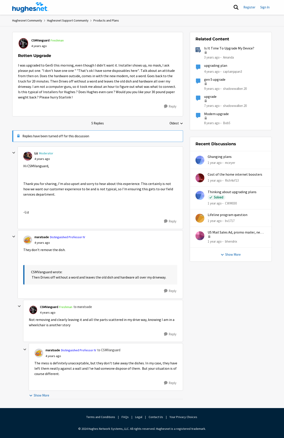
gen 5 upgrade (214, 79)
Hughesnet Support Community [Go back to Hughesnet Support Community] (68, 20)
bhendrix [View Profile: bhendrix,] (231, 241)
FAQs (125, 417)
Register (249, 7)
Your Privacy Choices (184, 417)
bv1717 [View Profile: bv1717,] (230, 221)
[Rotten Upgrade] (42, 159)
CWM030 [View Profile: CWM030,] (231, 203)
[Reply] (170, 106)
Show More (39, 395)
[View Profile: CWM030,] (199, 195)
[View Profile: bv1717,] (199, 218)
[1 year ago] (215, 162)
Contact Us (156, 417)
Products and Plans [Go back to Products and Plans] (106, 20)
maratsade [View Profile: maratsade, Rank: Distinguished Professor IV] (41, 237)
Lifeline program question (227, 215)
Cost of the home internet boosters (235, 174)
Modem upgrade (216, 114)
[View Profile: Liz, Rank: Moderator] (27, 156)
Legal (138, 417)
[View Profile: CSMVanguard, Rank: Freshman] (23, 43)
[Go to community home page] (30, 7)
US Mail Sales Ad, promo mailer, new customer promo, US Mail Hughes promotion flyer (235, 232)
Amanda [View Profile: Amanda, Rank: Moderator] (228, 57)
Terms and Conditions (100, 417)
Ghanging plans (220, 157)
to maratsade (82, 307)
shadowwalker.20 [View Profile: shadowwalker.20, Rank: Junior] (235, 88)
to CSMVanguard (108, 350)
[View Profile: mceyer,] (199, 160)
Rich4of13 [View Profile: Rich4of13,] (232, 180)
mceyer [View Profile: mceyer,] (230, 163)
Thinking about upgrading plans (232, 192)
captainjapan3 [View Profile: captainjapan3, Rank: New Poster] (232, 71)
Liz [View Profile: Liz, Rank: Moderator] (36, 153)
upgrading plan (215, 65)
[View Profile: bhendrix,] (199, 235)
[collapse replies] (13, 152)
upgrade (210, 96)
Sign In (265, 7)
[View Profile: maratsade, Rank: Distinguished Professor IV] (27, 240)
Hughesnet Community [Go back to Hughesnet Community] (27, 20)
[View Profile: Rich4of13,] (199, 177)
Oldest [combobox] (176, 123)
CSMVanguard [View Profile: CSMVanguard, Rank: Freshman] (40, 40)
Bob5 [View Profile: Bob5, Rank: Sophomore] (226, 123)
